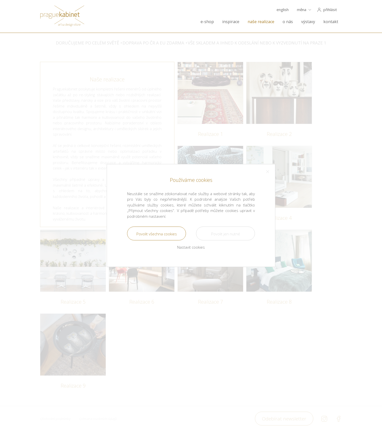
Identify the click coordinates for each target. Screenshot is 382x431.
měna (301, 10)
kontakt (330, 22)
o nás (288, 22)
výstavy (308, 22)
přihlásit (330, 10)
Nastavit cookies (191, 247)
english (283, 10)
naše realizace (261, 22)
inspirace (230, 22)
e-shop (207, 22)
